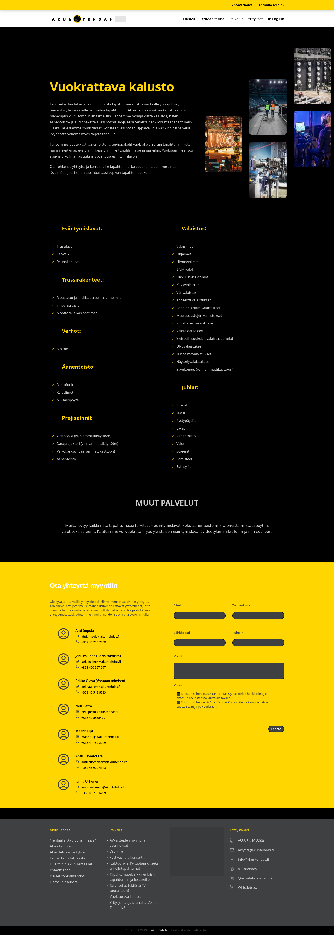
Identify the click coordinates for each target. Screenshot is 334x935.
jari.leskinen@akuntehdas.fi (101, 662)
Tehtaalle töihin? (270, 5)
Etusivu (189, 18)
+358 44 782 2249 (93, 743)
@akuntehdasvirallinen (256, 878)
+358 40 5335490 (93, 718)
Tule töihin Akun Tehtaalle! (71, 864)
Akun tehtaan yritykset (68, 852)
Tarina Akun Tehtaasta (67, 858)
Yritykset (255, 18)
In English (276, 18)
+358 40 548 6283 (93, 692)
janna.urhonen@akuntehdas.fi (103, 787)
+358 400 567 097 (93, 667)
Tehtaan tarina (212, 18)
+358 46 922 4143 (93, 768)
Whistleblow (247, 887)
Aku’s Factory (60, 846)
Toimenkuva (241, 605)
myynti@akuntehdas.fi (256, 850)
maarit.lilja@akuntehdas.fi (100, 737)
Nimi (177, 605)
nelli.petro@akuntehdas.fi (99, 712)
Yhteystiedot (242, 5)
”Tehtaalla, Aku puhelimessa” (73, 840)
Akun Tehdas (160, 930)
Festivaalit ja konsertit (127, 857)
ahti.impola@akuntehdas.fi (100, 636)
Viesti (178, 656)
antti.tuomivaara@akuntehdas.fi (104, 762)
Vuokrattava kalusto (125, 896)
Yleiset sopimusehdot (67, 876)
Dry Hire (116, 851)
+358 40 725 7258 (93, 642)
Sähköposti (182, 633)
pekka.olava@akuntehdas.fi (101, 687)
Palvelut (236, 18)
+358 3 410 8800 (251, 840)
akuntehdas (247, 868)
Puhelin (237, 633)
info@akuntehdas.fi (253, 859)
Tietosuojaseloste (64, 882)
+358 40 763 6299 (93, 793)
